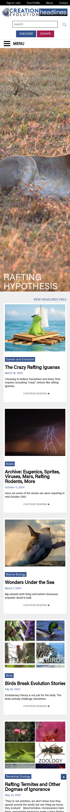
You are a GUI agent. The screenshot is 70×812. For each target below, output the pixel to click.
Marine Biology (16, 574)
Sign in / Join (14, 3)
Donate (45, 33)
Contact (63, 3)
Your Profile (33, 3)
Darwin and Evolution (20, 359)
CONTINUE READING (35, 394)
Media (10, 464)
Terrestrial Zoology (18, 776)
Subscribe (26, 33)
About (49, 3)
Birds (9, 675)
